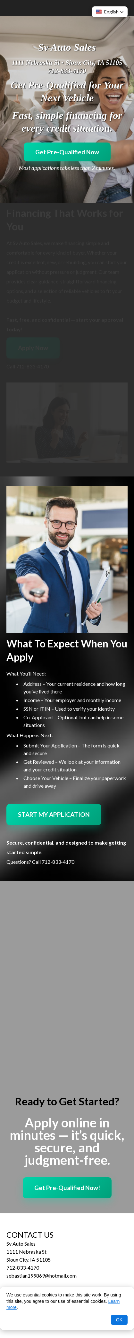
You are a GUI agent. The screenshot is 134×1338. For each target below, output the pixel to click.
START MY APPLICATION (54, 814)
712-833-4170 (67, 71)
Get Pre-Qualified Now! (67, 1187)
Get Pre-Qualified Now (67, 152)
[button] (110, 12)
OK (119, 1319)
